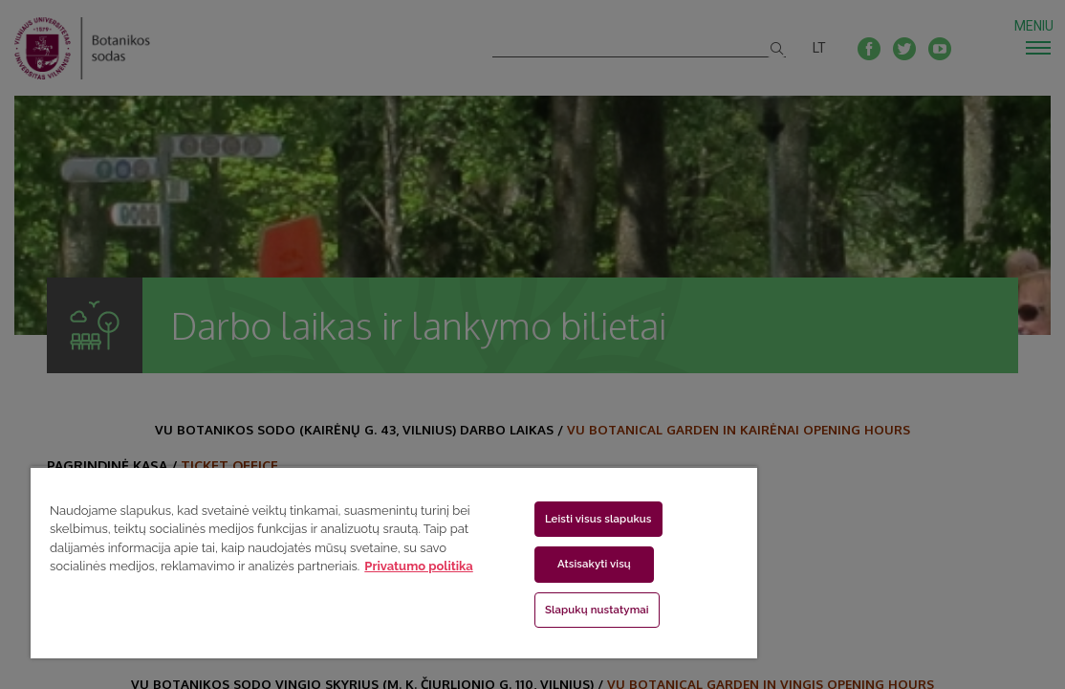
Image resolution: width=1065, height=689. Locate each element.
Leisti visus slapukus (522, 518)
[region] (339, 562)
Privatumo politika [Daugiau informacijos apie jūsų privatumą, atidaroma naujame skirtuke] (307, 585)
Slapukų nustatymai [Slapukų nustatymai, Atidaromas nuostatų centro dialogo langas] (521, 609)
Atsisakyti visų (518, 563)
